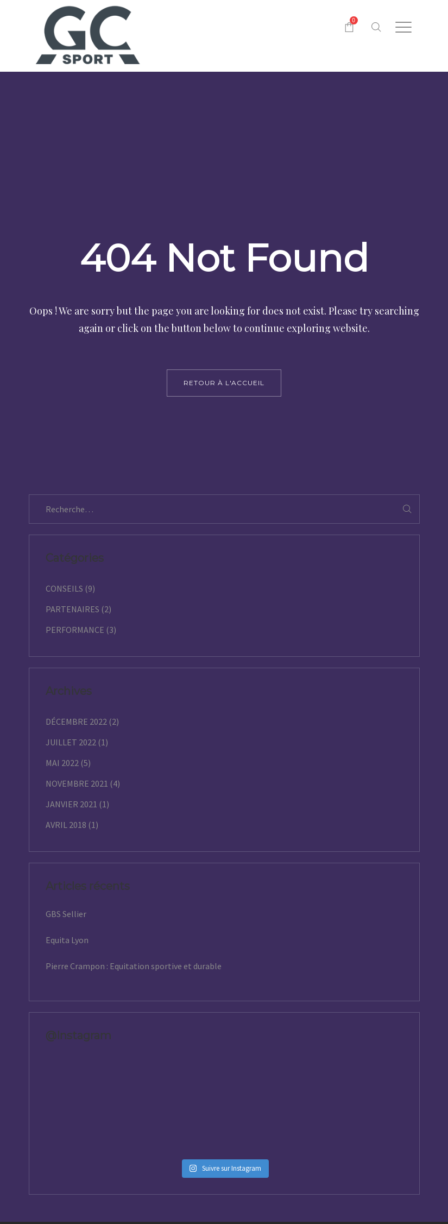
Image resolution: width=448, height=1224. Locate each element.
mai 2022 (62, 762)
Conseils (64, 588)
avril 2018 (66, 824)
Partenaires (72, 609)
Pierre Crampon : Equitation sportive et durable (134, 966)
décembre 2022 (76, 721)
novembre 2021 (77, 783)
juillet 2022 (71, 742)
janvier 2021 (71, 804)
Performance (75, 629)
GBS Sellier (66, 913)
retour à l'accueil (224, 383)
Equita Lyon (67, 939)
